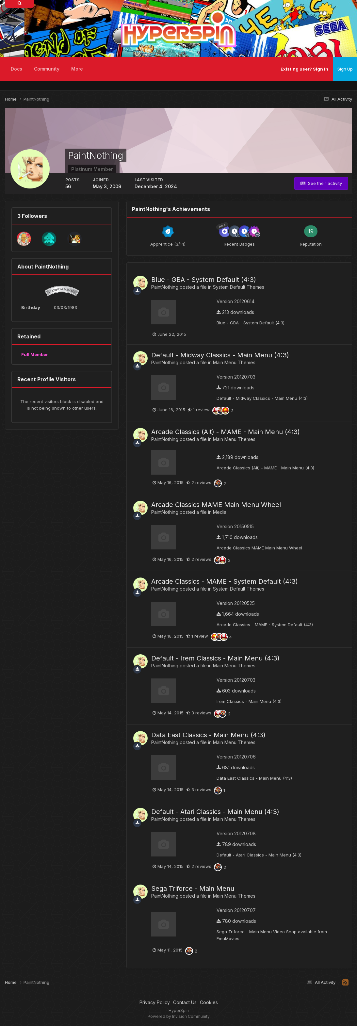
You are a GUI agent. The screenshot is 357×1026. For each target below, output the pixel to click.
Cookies (209, 1002)
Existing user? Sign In (304, 69)
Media (219, 512)
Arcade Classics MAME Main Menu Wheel (216, 505)
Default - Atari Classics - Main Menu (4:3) (215, 812)
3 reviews (198, 712)
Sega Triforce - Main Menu (192, 888)
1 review (199, 409)
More (77, 69)
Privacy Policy (154, 1002)
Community (46, 69)
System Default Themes (238, 287)
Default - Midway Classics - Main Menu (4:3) (220, 355)
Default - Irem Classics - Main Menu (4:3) (215, 658)
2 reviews (198, 482)
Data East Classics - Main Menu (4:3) (208, 735)
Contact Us (185, 1002)
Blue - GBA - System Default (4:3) (203, 280)
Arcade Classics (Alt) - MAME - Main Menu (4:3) (225, 432)
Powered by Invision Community (179, 1016)
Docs (16, 69)
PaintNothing (164, 287)
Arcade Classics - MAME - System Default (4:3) (224, 581)
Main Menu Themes (234, 362)
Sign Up (345, 69)
